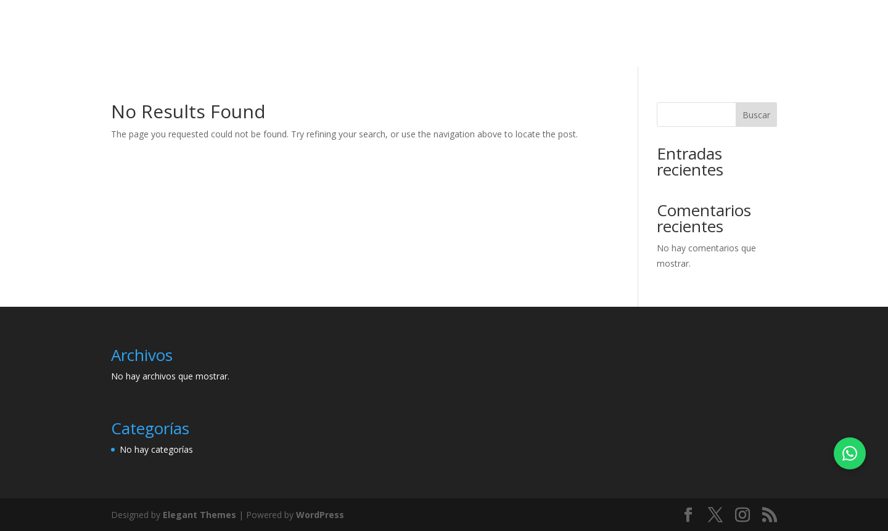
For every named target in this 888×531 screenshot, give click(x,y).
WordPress (320, 515)
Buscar (756, 115)
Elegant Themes (199, 515)
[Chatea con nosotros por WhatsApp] (850, 453)
